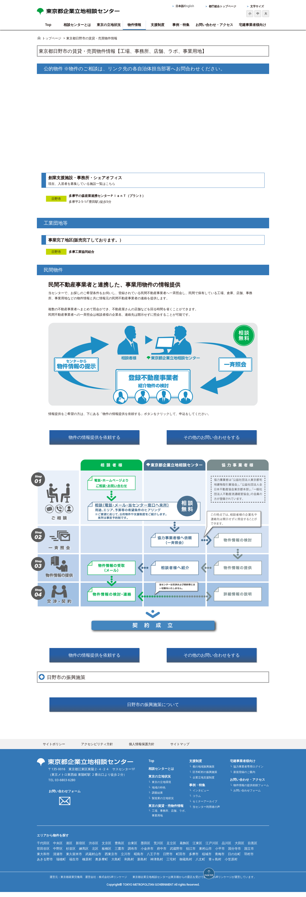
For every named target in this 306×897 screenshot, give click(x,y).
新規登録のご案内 (244, 777)
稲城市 (207, 858)
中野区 (58, 853)
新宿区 (80, 848)
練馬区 (84, 853)
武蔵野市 (176, 853)
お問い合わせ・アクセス (214, 24)
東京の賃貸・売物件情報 (166, 810)
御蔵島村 (185, 864)
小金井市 (147, 853)
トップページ (51, 38)
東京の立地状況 (109, 24)
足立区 (171, 848)
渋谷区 (93, 848)
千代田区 (43, 848)
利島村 (129, 864)
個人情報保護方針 (141, 749)
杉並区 (71, 853)
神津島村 (156, 864)
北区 (95, 853)
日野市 (168, 858)
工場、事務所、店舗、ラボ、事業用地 (169, 818)
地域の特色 (159, 792)
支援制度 (157, 24)
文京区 (106, 848)
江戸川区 (212, 848)
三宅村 (171, 864)
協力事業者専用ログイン (248, 771)
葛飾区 (184, 848)
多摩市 (194, 858)
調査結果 (157, 798)
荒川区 (158, 848)
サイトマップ (179, 749)
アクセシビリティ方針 (97, 749)
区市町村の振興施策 (205, 777)
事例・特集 (180, 24)
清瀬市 (58, 858)
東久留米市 (74, 858)
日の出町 (234, 858)
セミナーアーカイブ (205, 806)
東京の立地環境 (161, 787)
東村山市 (205, 853)
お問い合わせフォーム (65, 796)
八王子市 (153, 858)
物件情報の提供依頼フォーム (251, 790)
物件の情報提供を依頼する (94, 438)
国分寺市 (234, 853)
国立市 (249, 853)
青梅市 (219, 858)
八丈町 (200, 864)
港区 (69, 848)
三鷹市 (119, 853)
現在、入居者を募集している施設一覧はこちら (81, 183)
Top (48, 24)
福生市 (74, 864)
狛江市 (191, 853)
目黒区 (252, 848)
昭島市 (138, 858)
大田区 (239, 848)
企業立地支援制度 (203, 782)
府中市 (161, 853)
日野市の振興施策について (153, 708)
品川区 (226, 848)
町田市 (181, 858)
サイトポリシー (54, 749)
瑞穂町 (61, 864)
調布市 (132, 853)
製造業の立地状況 (163, 803)
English (189, 6)
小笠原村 (231, 864)
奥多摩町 (101, 864)
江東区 (197, 848)
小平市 (220, 853)
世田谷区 (43, 853)
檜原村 (87, 864)
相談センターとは (77, 24)
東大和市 (43, 858)
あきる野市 (45, 864)
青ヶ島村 (215, 864)
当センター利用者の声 (206, 812)
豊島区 (119, 848)
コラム (197, 801)
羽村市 (249, 858)
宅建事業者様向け (252, 24)
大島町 (116, 864)
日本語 (180, 6)
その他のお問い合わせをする (211, 438)
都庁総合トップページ (222, 6)
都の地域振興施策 (203, 771)
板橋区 (106, 853)
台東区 (132, 848)
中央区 (58, 848)
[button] (277, 873)
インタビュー (201, 795)
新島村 (142, 864)
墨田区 (145, 848)
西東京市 (111, 858)
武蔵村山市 (93, 858)
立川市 (125, 858)
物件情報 (134, 24)
